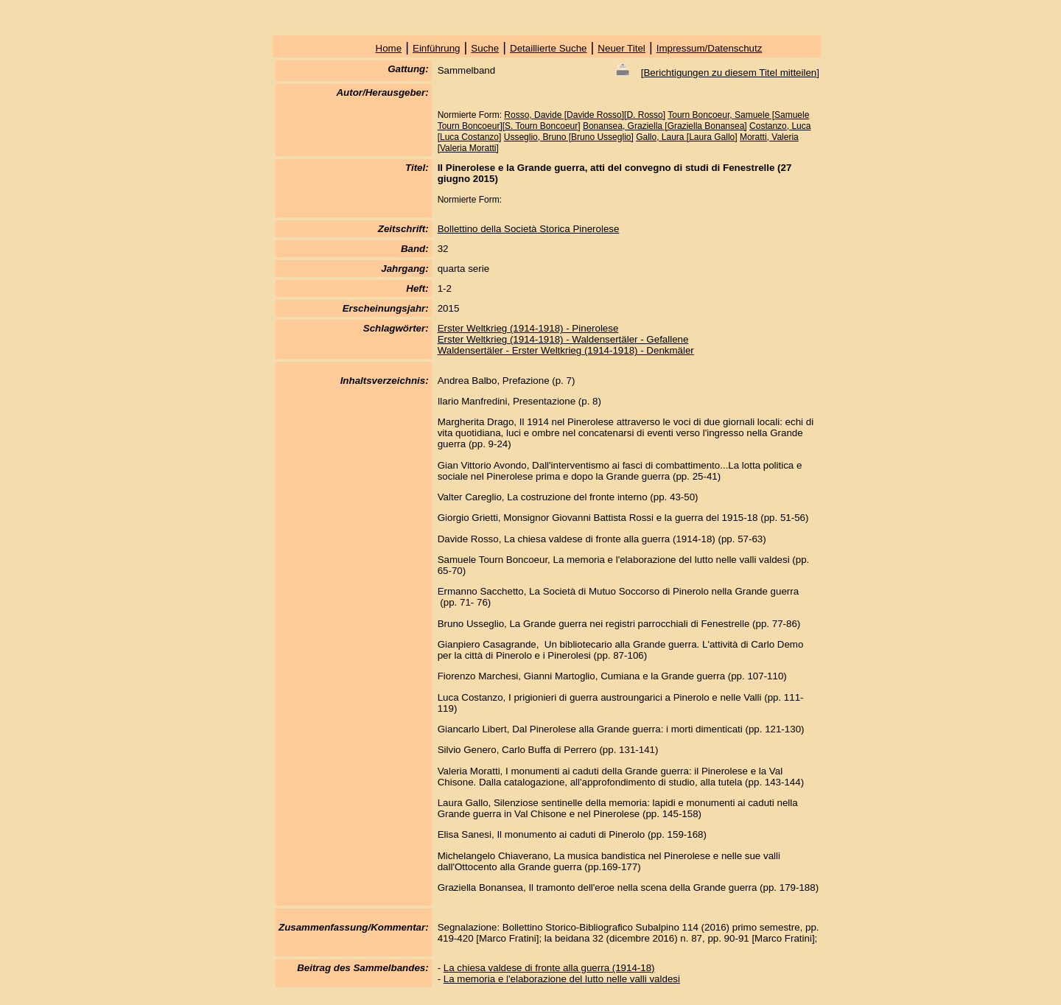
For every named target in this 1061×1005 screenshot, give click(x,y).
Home (389, 48)
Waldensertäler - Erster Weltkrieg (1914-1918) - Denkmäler (566, 350)
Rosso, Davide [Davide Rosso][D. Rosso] (584, 115)
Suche (485, 48)
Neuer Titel (621, 48)
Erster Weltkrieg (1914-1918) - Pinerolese (528, 328)
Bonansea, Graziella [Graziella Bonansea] (665, 126)
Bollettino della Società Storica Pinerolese (529, 228)
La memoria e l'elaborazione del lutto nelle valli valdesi (562, 978)
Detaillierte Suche (548, 48)
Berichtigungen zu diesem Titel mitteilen (729, 72)
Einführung (436, 48)
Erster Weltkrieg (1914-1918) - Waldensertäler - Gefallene (563, 339)
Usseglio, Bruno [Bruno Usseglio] (569, 137)
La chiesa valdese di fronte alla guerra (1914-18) (549, 967)
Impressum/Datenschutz (709, 48)
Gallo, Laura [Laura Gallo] (686, 137)
